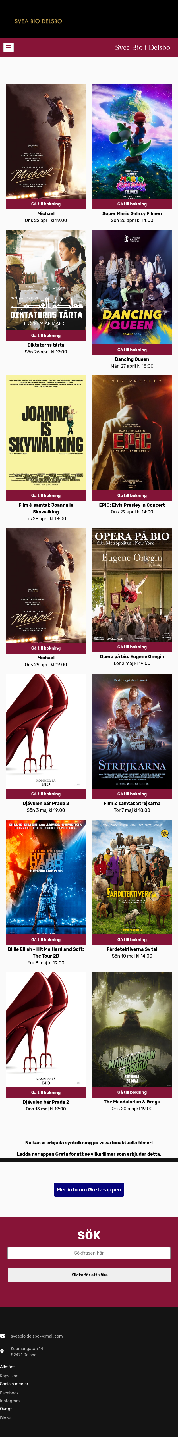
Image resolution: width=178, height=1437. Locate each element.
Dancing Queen (132, 359)
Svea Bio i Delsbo (142, 47)
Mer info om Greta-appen (89, 1190)
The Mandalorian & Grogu (132, 1102)
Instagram (10, 1400)
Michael (46, 213)
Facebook (9, 1393)
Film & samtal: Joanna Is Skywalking (45, 508)
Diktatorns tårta (45, 345)
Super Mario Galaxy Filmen (132, 213)
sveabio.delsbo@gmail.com (37, 1336)
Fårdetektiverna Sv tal (132, 949)
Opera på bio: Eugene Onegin (132, 656)
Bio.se (6, 1418)
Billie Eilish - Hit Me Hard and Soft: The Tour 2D (46, 953)
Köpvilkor (9, 1375)
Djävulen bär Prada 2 (46, 803)
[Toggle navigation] (8, 47)
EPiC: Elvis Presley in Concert (132, 505)
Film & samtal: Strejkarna (132, 803)
